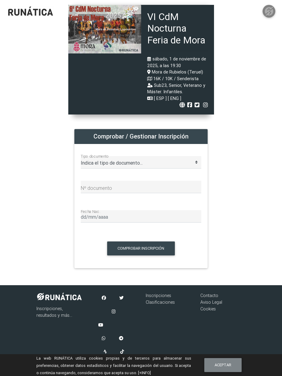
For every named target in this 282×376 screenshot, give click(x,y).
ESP (160, 98)
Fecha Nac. (90, 211)
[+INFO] (144, 372)
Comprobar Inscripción (140, 248)
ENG (174, 98)
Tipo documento (95, 156)
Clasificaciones (160, 302)
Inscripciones (158, 295)
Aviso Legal (211, 302)
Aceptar (223, 364)
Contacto (209, 295)
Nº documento (96, 188)
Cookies (208, 309)
